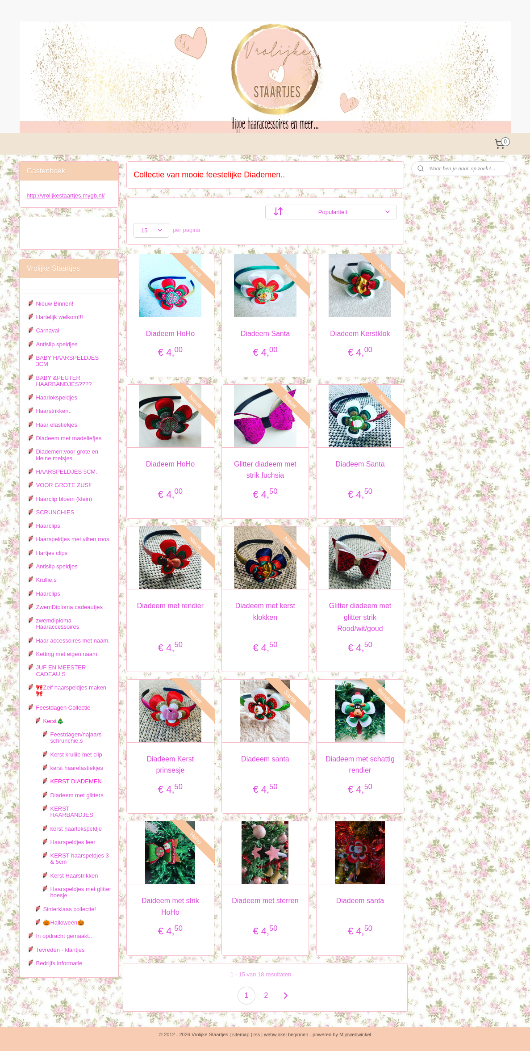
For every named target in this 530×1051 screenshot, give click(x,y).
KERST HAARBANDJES (71, 811)
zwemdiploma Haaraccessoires (57, 623)
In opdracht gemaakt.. (64, 936)
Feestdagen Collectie (63, 707)
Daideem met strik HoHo (170, 906)
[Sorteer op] (330, 212)
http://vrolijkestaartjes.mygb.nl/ (65, 195)
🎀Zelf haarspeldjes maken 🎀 (71, 690)
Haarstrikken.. (53, 411)
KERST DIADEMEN (75, 781)
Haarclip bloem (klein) (64, 499)
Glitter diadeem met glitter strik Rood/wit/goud (360, 617)
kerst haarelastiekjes (76, 768)
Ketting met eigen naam (66, 654)
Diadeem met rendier (170, 606)
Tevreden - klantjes (60, 949)
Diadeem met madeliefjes (68, 438)
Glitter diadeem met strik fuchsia (265, 469)
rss (257, 1034)
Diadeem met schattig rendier (360, 764)
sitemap (241, 1034)
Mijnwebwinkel (355, 1034)
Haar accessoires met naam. (72, 640)
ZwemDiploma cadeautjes (69, 607)
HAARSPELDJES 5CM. (66, 471)
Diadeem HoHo (170, 333)
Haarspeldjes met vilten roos (72, 539)
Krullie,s (46, 579)
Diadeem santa (265, 759)
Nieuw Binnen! (54, 303)
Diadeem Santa (264, 333)
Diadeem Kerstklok (360, 333)
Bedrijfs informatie (59, 963)
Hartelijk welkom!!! (59, 317)
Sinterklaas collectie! (69, 909)
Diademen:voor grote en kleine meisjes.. (67, 454)
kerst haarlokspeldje (76, 828)
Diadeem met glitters (76, 795)
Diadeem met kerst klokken (265, 611)
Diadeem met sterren (265, 900)
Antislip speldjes (56, 344)
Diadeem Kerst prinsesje (170, 764)
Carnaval (47, 330)
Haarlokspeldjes (56, 397)
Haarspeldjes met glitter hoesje (80, 892)
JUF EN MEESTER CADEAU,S (61, 670)
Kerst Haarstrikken (74, 875)
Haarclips (48, 525)
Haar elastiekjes (56, 424)
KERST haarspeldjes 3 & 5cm (79, 858)
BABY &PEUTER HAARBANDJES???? (64, 380)
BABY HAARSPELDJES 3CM (67, 360)
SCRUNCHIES (55, 512)
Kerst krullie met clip (76, 754)
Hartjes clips (51, 553)
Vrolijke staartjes (53, 228)
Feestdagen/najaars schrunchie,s (75, 737)
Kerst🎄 (53, 721)
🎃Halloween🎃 (63, 922)
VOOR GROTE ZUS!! (64, 485)
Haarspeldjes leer (72, 842)
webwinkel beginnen (286, 1034)
